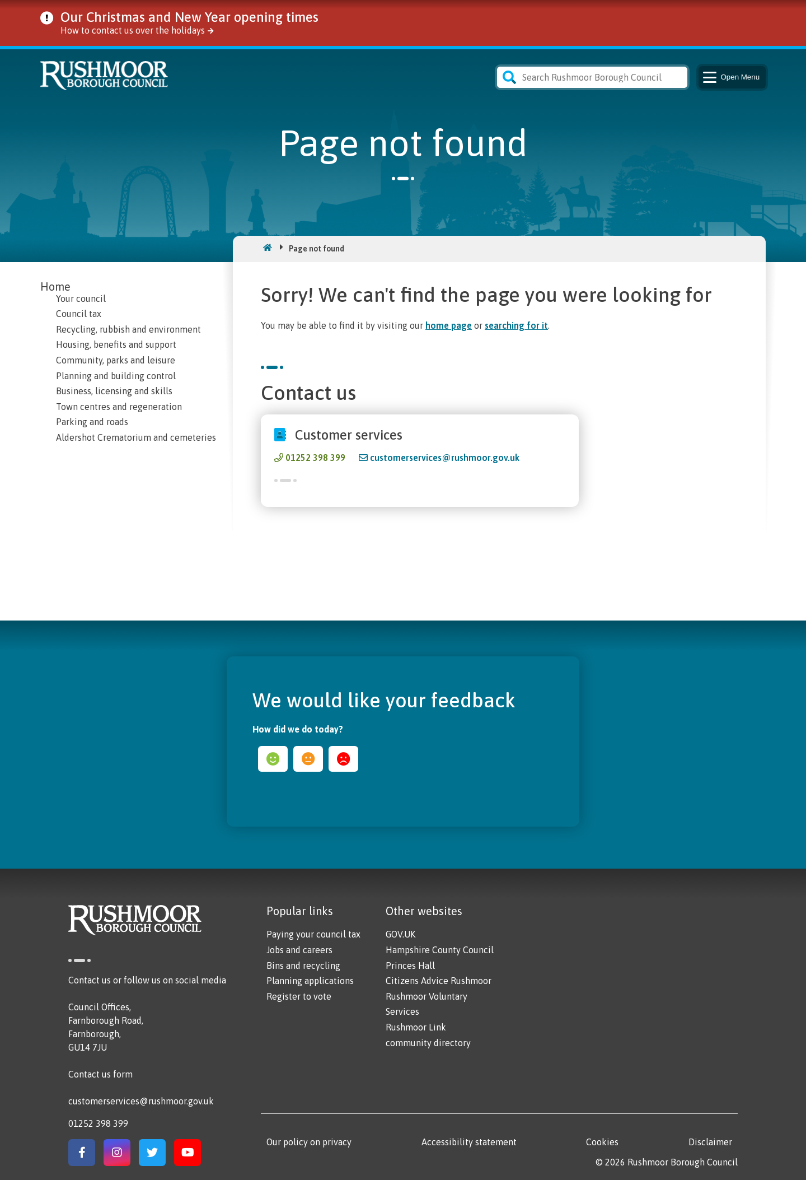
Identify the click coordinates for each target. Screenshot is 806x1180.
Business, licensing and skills (114, 391)
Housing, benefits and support (116, 344)
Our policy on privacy (309, 1142)
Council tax (78, 314)
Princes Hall (410, 965)
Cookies (602, 1142)
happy (273, 759)
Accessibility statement (469, 1142)
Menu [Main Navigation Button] (730, 77)
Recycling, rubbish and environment (128, 329)
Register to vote (298, 996)
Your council (81, 298)
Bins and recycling (303, 965)
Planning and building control (116, 376)
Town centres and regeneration (119, 407)
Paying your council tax (313, 934)
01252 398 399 (315, 458)
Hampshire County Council (440, 950)
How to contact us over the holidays (132, 30)
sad (343, 759)
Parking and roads (92, 422)
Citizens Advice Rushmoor (438, 981)
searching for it (516, 325)
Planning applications (310, 981)
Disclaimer (710, 1142)
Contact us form (100, 1074)
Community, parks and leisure (115, 360)
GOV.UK (400, 934)
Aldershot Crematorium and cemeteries (136, 437)
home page (448, 325)
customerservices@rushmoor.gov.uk (444, 458)
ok (308, 759)
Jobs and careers (299, 950)
